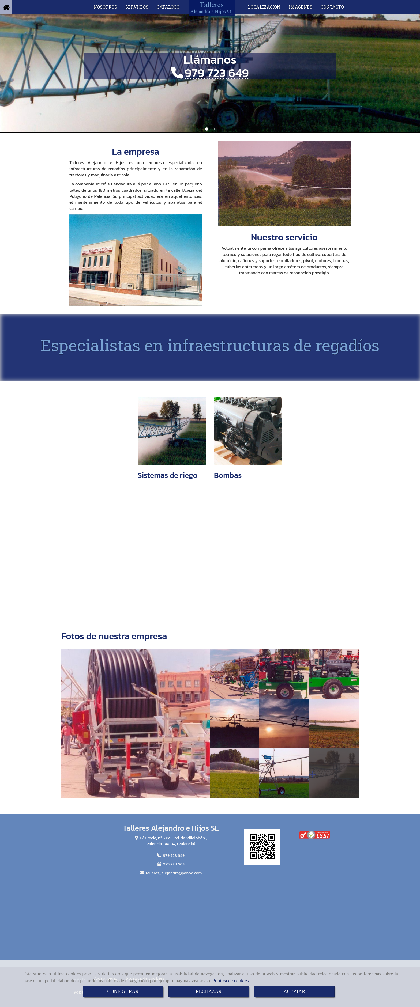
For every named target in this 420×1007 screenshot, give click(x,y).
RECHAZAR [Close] (209, 991)
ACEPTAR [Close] (294, 991)
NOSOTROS (105, 7)
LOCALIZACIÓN (264, 7)
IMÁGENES (300, 7)
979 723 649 (217, 73)
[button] (31, 66)
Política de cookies (230, 980)
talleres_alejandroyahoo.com (174, 873)
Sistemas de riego (167, 475)
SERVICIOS (136, 7)
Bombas (228, 475)
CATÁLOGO (168, 7)
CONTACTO (332, 7)
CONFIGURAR (122, 991)
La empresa (135, 151)
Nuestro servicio (284, 237)
